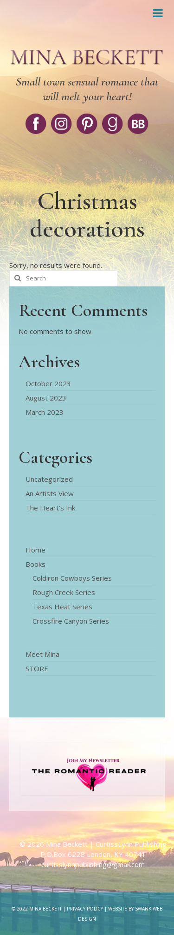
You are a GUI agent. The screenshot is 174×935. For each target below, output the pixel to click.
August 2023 (46, 397)
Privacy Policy (85, 908)
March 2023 (45, 412)
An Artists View (50, 493)
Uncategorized (49, 479)
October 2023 (48, 383)
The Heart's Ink (50, 507)
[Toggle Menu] (158, 13)
